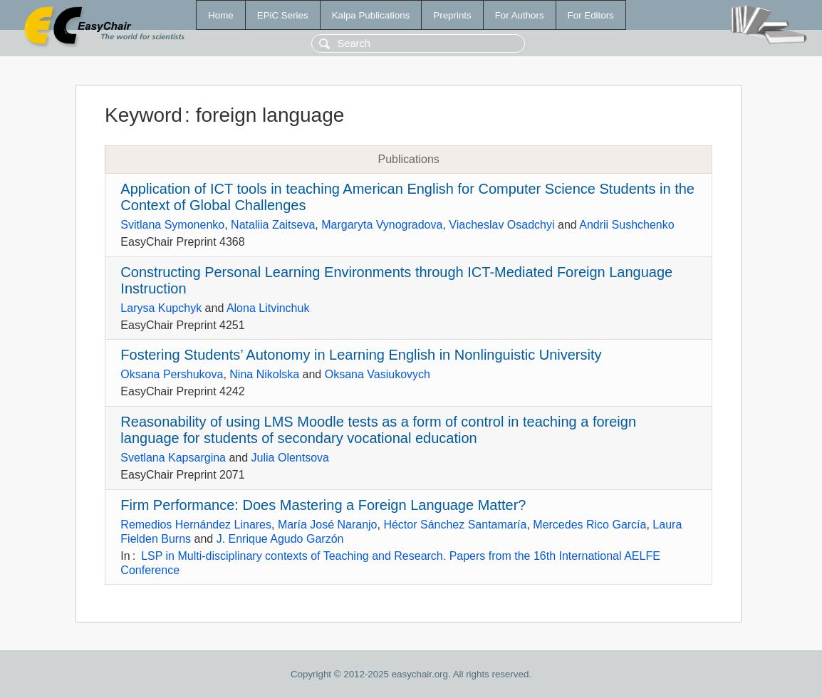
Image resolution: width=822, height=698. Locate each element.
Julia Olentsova (290, 458)
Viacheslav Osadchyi (501, 225)
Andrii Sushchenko (626, 225)
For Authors (519, 15)
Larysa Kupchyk (161, 308)
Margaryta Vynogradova (381, 225)
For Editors (591, 15)
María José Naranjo (328, 525)
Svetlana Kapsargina (173, 458)
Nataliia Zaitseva (273, 225)
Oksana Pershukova (171, 374)
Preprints (452, 15)
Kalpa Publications (371, 15)
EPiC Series (282, 15)
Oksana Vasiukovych (377, 374)
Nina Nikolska (264, 374)
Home (221, 15)
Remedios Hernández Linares (195, 525)
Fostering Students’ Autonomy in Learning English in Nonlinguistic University (360, 355)
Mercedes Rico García (589, 525)
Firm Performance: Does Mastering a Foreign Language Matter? (323, 505)
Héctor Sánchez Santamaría (454, 525)
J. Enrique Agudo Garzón (280, 539)
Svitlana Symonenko (172, 225)
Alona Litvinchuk (268, 308)
